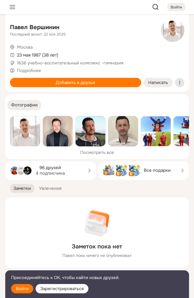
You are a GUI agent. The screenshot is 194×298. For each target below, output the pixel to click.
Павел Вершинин (35, 27)
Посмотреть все (97, 152)
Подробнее (29, 70)
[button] (24, 105)
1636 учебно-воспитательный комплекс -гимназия (70, 63)
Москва (25, 47)
